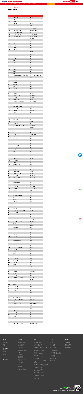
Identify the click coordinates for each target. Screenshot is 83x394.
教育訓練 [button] (20, 3)
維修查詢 (44, 3)
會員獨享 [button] (78, 1)
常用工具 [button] (35, 3)
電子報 (15, 3)
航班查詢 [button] (40, 3)
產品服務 (30, 3)
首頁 (8, 7)
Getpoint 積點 (66, 1)
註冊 (73, 1)
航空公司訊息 (5, 3)
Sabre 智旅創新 (51, 3)
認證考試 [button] (25, 3)
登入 (71, 1)
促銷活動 (10, 3)
